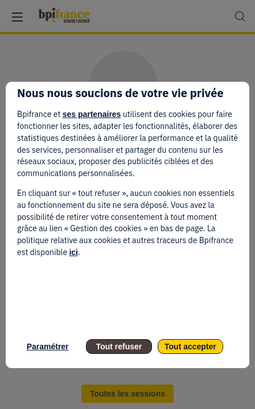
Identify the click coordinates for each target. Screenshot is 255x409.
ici (73, 252)
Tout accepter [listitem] (190, 346)
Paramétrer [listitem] (48, 346)
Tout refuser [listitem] (119, 346)
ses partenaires (92, 114)
